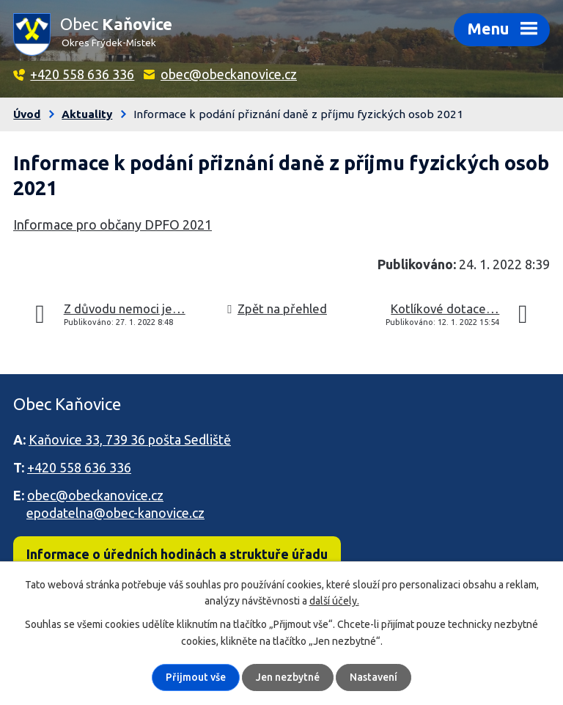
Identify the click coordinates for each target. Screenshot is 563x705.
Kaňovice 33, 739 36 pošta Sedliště (130, 439)
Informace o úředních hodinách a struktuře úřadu (177, 554)
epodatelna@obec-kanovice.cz (115, 512)
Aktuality (87, 114)
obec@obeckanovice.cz (229, 74)
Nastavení (373, 677)
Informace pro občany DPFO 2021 (112, 224)
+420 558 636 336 (82, 74)
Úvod (26, 114)
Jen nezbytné (288, 677)
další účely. (334, 601)
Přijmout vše (196, 677)
